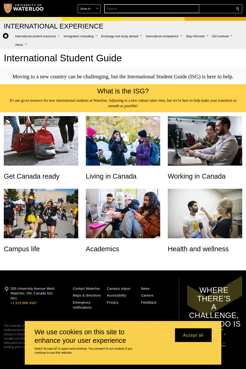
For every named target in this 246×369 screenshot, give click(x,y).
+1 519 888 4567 (23, 303)
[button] (203, 8)
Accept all (193, 335)
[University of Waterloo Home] (24, 8)
